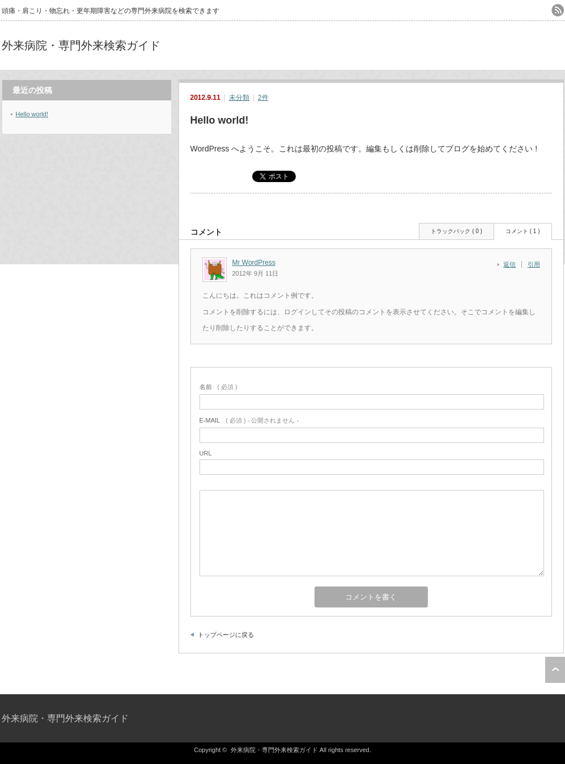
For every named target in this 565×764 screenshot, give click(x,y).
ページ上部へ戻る (555, 670)
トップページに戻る (226, 634)
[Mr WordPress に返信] (512, 264)
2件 (263, 98)
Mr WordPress (253, 263)
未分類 (239, 98)
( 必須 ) (218, 386)
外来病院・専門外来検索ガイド (81, 45)
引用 (534, 264)
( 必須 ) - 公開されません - (249, 420)
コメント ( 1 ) (522, 231)
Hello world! (32, 114)
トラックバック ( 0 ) (456, 231)
